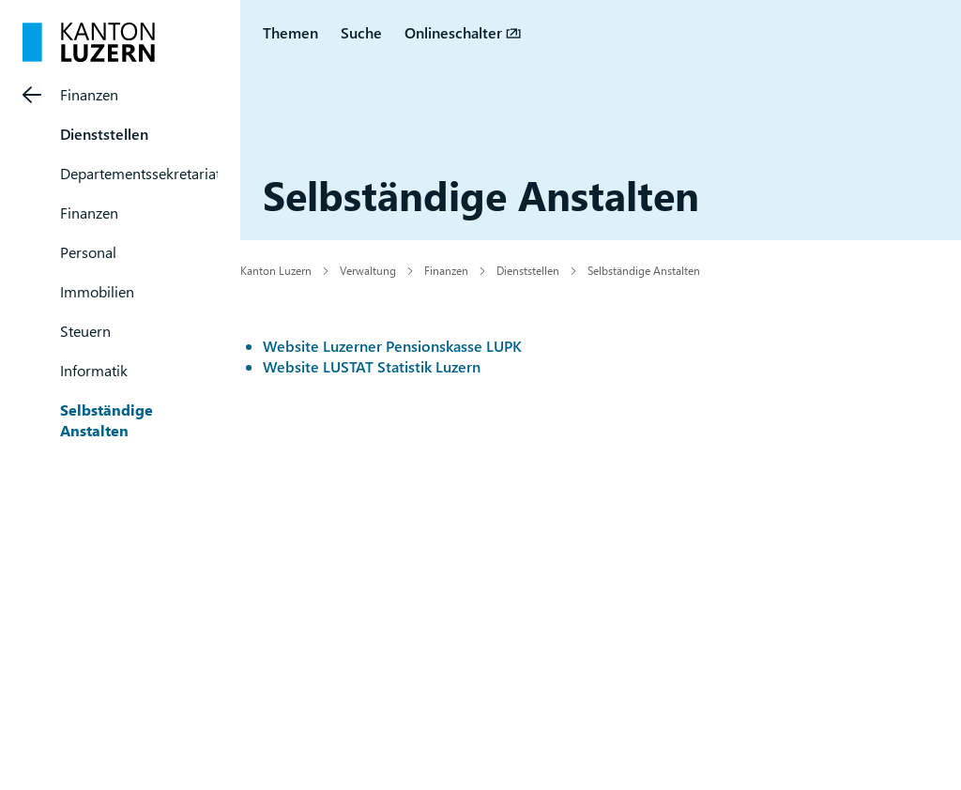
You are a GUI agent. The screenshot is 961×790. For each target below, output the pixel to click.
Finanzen (89, 94)
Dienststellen (104, 134)
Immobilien (97, 291)
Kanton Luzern (276, 270)
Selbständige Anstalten (106, 420)
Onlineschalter (453, 32)
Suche (361, 32)
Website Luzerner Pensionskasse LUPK (392, 346)
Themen (290, 32)
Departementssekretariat (140, 173)
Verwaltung (368, 270)
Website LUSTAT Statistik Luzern (371, 366)
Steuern (85, 331)
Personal (88, 252)
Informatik (94, 370)
